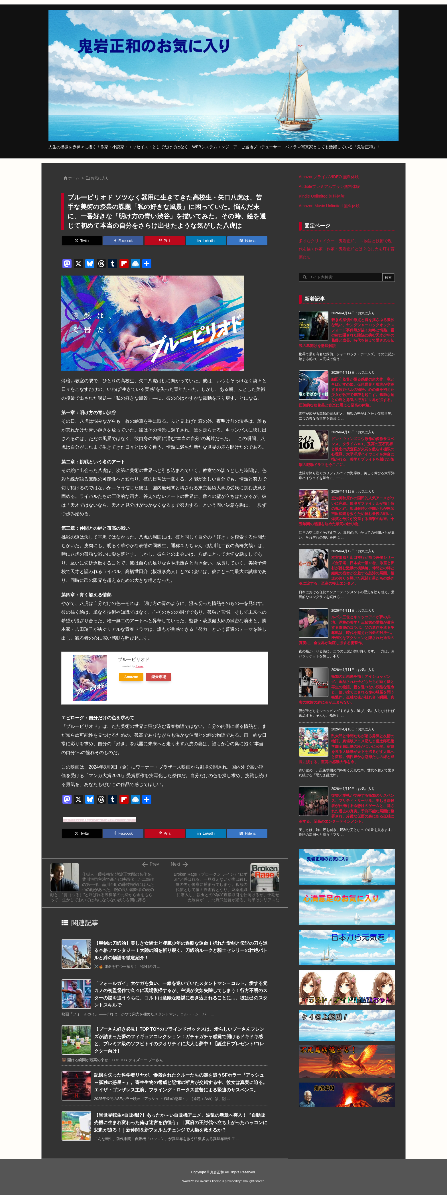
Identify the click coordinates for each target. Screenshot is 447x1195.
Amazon (131, 677)
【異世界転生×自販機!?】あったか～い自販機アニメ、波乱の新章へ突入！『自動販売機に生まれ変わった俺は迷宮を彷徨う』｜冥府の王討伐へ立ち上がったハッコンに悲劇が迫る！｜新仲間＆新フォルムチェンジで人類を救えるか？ (180, 1122)
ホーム (73, 178)
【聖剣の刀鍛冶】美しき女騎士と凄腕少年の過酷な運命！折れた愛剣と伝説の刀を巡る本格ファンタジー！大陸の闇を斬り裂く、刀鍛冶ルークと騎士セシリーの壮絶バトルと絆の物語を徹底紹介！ (180, 950)
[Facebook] (123, 240)
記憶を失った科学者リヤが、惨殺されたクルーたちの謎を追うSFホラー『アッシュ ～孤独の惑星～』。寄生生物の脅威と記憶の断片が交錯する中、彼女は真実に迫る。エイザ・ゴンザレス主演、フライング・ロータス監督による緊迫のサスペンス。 (180, 1082)
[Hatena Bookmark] (247, 240)
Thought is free (252, 1181)
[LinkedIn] (206, 240)
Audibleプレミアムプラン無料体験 (329, 186)
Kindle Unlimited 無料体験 (322, 196)
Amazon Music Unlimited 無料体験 (329, 206)
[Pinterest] (165, 240)
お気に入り (100, 178)
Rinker (139, 666)
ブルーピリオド (134, 659)
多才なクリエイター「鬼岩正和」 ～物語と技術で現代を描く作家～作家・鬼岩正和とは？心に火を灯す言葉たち (347, 249)
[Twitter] (82, 240)
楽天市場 (158, 677)
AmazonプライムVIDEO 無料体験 (329, 176)
